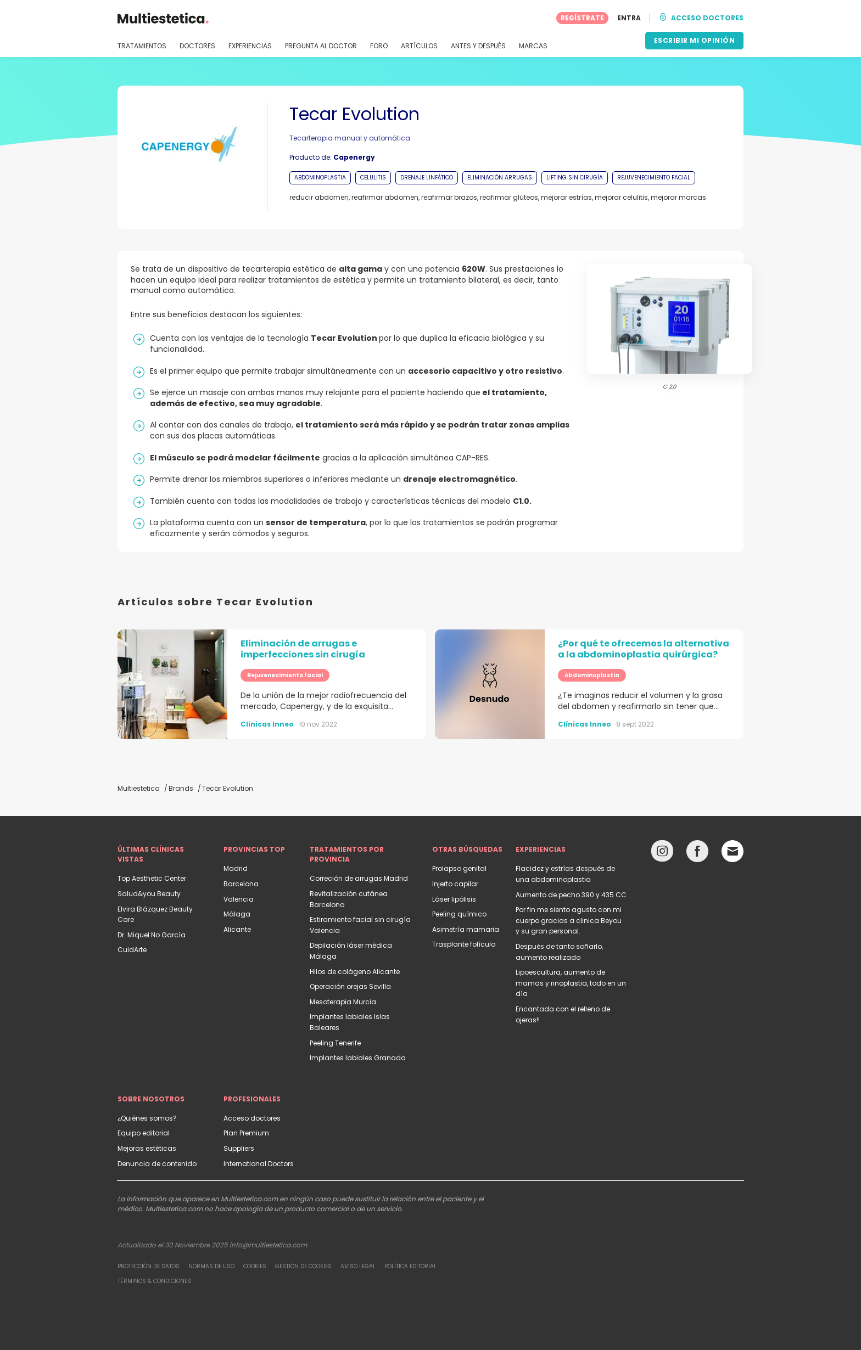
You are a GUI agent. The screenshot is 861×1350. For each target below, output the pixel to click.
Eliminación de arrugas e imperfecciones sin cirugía (303, 649)
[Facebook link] (697, 853)
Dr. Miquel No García (152, 935)
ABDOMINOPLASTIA (320, 177)
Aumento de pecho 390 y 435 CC (571, 894)
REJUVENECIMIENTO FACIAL (653, 177)
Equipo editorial (144, 1133)
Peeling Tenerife (335, 1043)
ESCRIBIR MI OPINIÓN (694, 40)
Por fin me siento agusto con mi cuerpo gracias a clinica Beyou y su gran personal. (569, 920)
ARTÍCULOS (419, 46)
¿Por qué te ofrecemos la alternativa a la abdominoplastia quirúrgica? (643, 649)
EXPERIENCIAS (250, 46)
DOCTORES (197, 46)
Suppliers (238, 1148)
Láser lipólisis (454, 899)
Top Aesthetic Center (152, 878)
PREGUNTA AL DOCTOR (321, 46)
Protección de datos (149, 1266)
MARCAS (533, 46)
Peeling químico (459, 914)
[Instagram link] (662, 853)
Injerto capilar (455, 883)
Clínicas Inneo (267, 724)
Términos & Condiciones (154, 1281)
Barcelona (241, 883)
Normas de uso (211, 1266)
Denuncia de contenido (157, 1163)
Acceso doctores (252, 1118)
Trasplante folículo (463, 944)
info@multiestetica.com (268, 1245)
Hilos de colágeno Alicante (355, 971)
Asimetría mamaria (465, 929)
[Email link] (732, 851)
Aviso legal (358, 1266)
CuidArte (132, 949)
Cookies (254, 1266)
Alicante (237, 929)
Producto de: (332, 157)
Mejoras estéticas (147, 1148)
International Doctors (258, 1163)
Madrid (235, 868)
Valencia (238, 899)
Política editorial (410, 1266)
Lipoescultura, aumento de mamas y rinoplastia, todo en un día (571, 983)
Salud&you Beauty (149, 893)
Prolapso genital (459, 868)
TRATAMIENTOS (142, 46)
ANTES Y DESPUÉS (478, 46)
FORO (379, 46)
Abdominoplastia (591, 675)
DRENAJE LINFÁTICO (426, 177)
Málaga (236, 914)
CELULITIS (373, 177)
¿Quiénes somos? (147, 1118)
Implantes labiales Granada (358, 1057)
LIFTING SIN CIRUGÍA (574, 177)
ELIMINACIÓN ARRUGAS (499, 177)
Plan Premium (246, 1133)
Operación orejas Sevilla (350, 986)
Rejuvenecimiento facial (285, 675)
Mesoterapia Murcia (343, 1001)
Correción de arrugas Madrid (359, 878)
